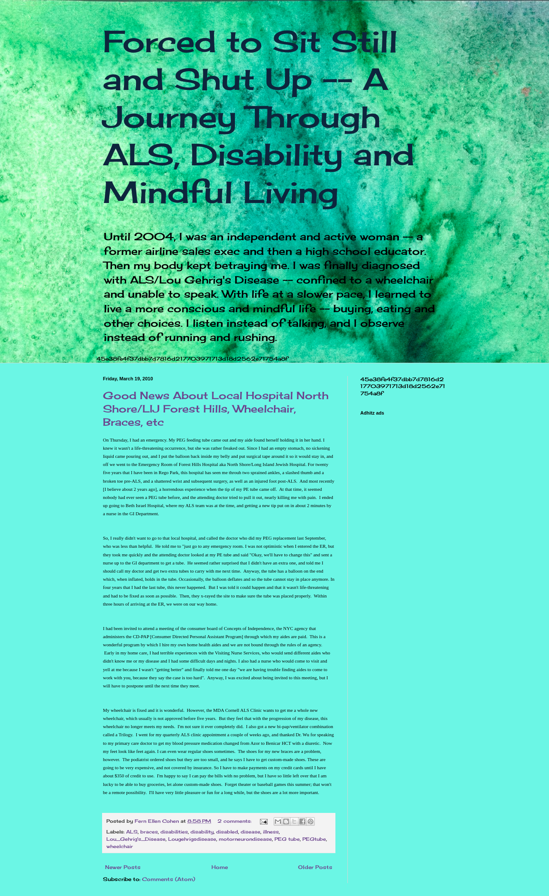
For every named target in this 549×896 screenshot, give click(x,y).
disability (202, 832)
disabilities (174, 832)
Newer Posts (123, 867)
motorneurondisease (245, 839)
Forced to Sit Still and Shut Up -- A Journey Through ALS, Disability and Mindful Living (258, 116)
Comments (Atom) (168, 879)
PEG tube (287, 839)
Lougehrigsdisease (192, 839)
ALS (132, 832)
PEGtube (314, 839)
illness (271, 832)
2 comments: (235, 821)
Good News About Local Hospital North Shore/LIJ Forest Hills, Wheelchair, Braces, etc (216, 408)
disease (250, 832)
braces (149, 832)
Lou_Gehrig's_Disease (136, 839)
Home (219, 867)
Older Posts (315, 867)
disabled (227, 832)
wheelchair (119, 846)
